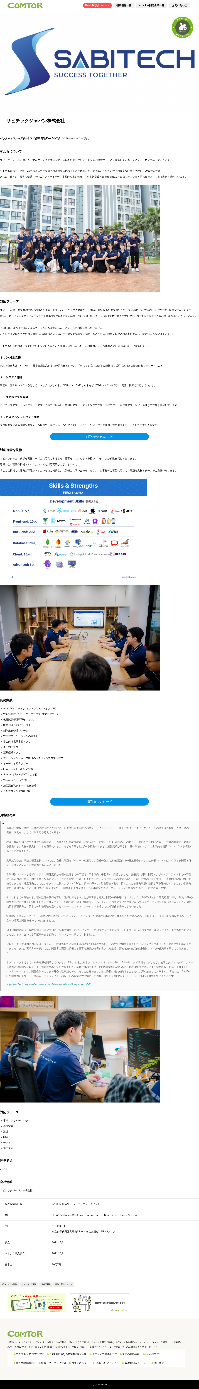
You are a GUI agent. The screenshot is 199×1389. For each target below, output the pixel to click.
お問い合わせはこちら (100, 436)
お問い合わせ (179, 5)
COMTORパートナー (137, 1363)
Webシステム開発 (9, 1284)
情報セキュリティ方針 (53, 1363)
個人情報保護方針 (26, 1363)
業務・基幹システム (63, 1284)
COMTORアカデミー (107, 1363)
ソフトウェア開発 (29, 1284)
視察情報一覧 (123, 5)
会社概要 (159, 1363)
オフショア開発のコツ (104, 1354)
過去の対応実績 (131, 1354)
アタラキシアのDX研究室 (30, 1354)
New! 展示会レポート (97, 5)
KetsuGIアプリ (153, 1354)
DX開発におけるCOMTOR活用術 (68, 1354)
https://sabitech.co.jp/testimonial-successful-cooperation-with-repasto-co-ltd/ (48, 984)
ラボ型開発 (46, 1284)
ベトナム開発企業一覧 (151, 5)
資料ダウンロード (99, 801)
